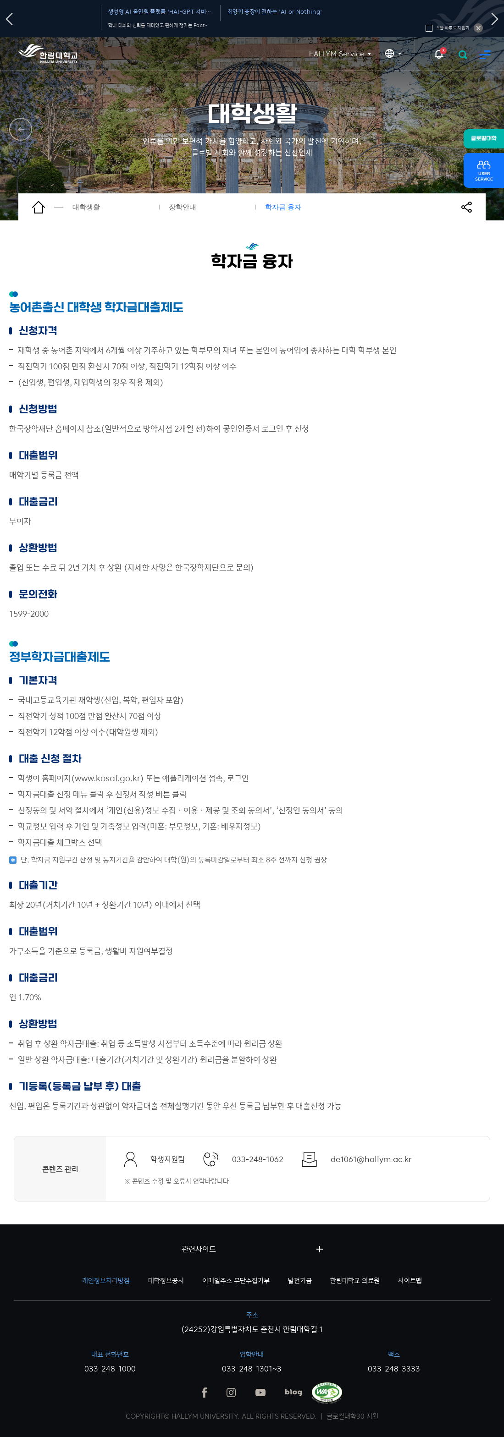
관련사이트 (199, 1249)
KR (393, 53)
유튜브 (260, 1392)
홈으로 (47, 207)
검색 (463, 54)
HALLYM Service (336, 53)
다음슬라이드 (495, 19)
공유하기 (472, 207)
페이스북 (204, 1393)
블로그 (293, 1392)
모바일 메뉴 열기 (485, 54)
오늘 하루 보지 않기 (478, 28)
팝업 (439, 54)
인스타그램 (231, 1392)
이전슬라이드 (9, 19)
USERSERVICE (484, 176)
